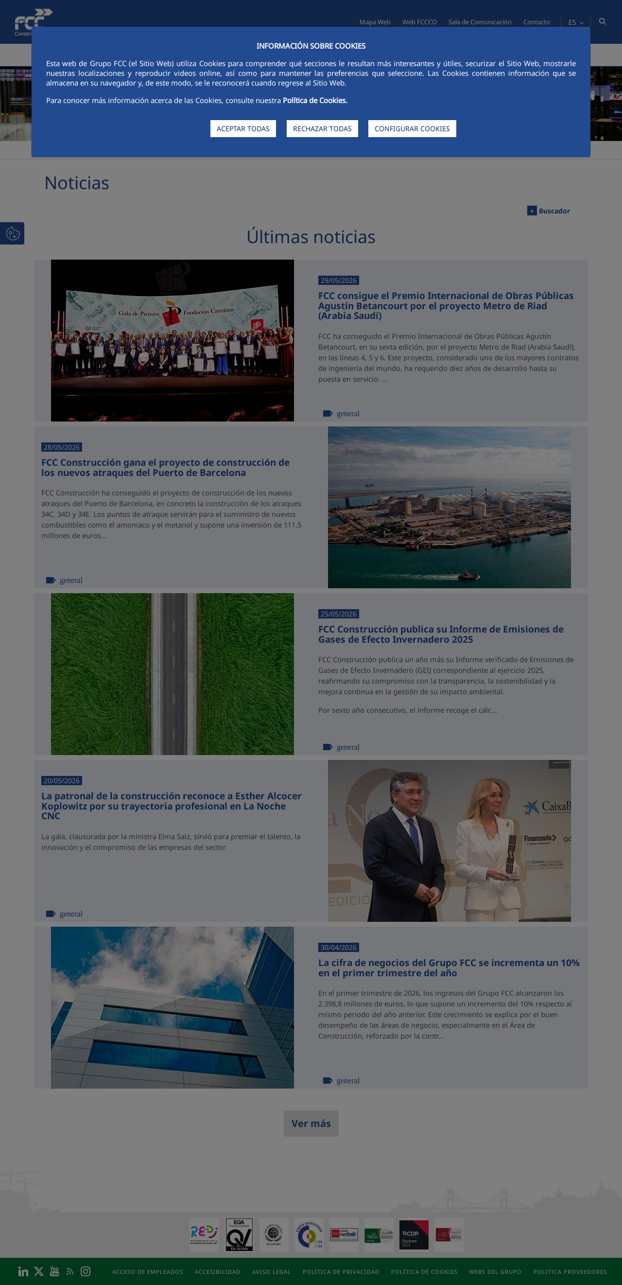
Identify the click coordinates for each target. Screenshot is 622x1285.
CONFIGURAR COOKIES (412, 128)
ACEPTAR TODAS (243, 128)
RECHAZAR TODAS (322, 128)
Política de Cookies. (315, 100)
